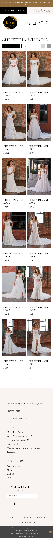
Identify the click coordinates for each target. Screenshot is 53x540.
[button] (22, 24)
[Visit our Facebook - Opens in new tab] (8, 506)
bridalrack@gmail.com (17, 419)
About (10, 471)
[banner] (10, 24)
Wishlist (10, 475)
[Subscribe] (42, 497)
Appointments (13, 467)
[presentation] (14, 70)
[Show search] (48, 24)
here (32, 538)
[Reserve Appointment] (35, 24)
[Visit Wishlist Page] (41, 24)
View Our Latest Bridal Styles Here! (17, 2)
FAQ (9, 478)
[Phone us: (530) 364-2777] (29, 24)
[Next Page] (31, 379)
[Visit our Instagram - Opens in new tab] (14, 506)
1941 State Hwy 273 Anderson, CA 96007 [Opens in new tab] (25, 404)
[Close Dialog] (2, 534)
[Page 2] (28, 379)
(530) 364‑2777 (13, 411)
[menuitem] (14, 11)
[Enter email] (26, 497)
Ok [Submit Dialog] (50, 534)
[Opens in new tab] (39, 11)
